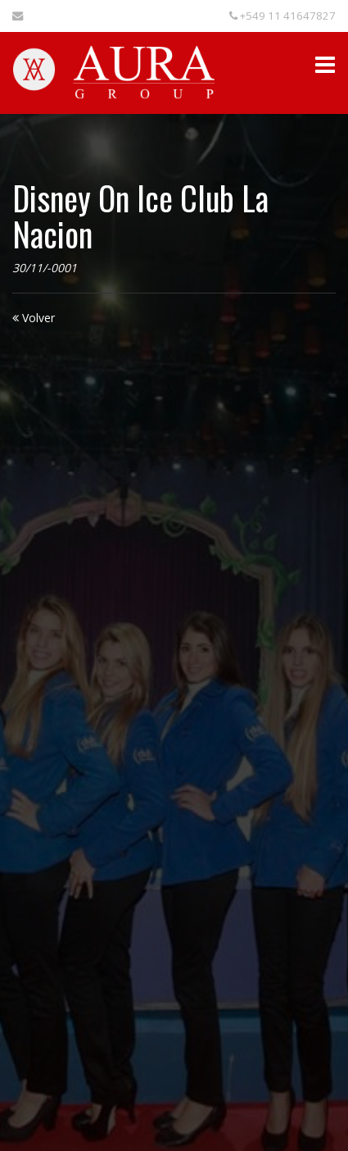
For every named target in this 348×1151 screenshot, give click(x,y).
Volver (33, 317)
